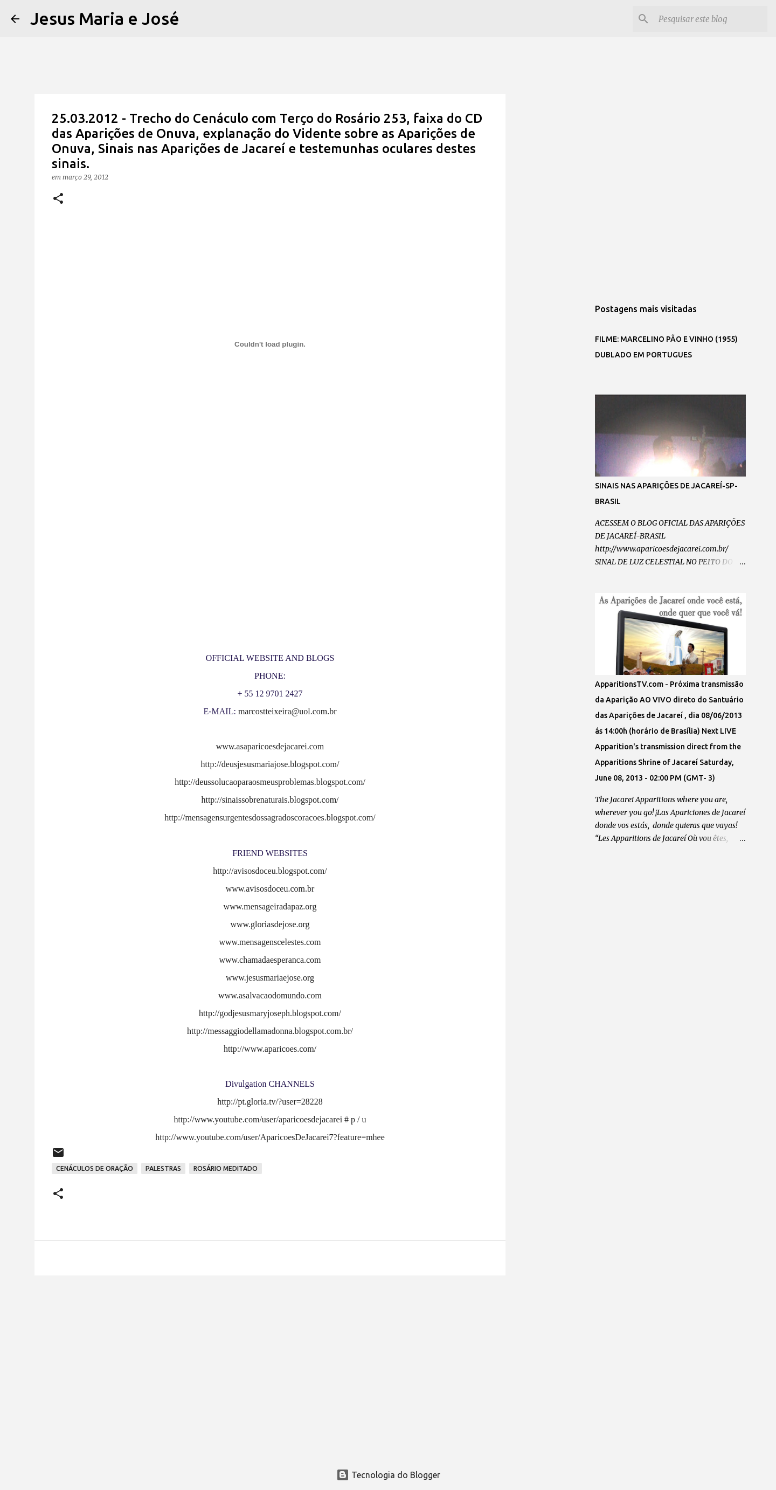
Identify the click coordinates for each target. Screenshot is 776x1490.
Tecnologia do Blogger (388, 1475)
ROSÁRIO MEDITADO (225, 1168)
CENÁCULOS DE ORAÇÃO (94, 1168)
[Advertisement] (270, 1367)
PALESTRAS (163, 1168)
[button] (58, 199)
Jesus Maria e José (104, 18)
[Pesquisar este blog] (710, 19)
